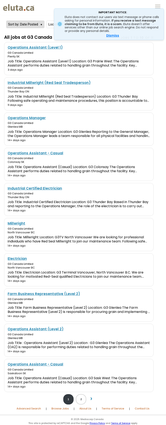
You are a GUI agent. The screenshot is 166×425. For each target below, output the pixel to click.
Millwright (16, 223)
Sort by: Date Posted (23, 24)
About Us (85, 408)
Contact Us (142, 408)
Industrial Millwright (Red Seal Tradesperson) (49, 82)
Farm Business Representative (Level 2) (44, 293)
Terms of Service (113, 408)
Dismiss (112, 35)
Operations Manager (27, 117)
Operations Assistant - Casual (35, 153)
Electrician (17, 258)
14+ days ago (17, 140)
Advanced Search (29, 408)
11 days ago (15, 105)
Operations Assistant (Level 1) (35, 47)
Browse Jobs (60, 408)
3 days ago (15, 70)
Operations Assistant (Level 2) (35, 329)
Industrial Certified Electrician (35, 188)
